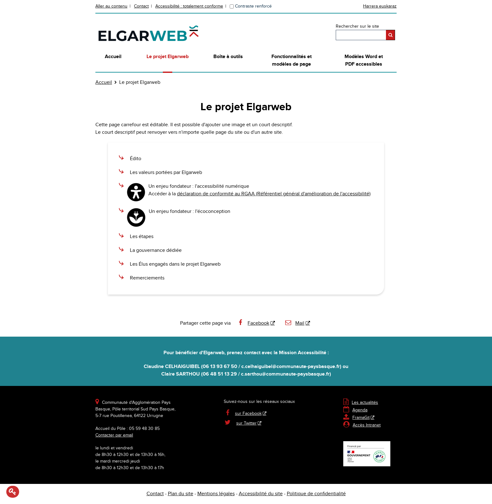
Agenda (355, 410)
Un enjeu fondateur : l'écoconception (189, 211)
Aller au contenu (111, 6)
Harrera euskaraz (380, 6)
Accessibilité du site (261, 494)
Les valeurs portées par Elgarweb (166, 173)
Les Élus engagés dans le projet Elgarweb (175, 264)
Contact (141, 6)
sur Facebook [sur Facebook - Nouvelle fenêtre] (248, 413)
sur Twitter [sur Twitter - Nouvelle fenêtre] (246, 423)
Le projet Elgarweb (168, 57)
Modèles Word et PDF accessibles (364, 60)
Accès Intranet (367, 425)
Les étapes (141, 237)
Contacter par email (114, 435)
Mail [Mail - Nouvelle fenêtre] (295, 323)
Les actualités (360, 402)
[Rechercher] (390, 35)
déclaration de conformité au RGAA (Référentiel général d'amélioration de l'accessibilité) (274, 194)
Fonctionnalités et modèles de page (291, 60)
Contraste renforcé (253, 6)
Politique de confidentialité (316, 494)
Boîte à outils (228, 57)
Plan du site (180, 494)
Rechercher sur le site (357, 26)
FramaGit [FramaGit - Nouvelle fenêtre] (356, 417)
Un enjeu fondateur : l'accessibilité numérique (198, 186)
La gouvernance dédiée (156, 250)
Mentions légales (216, 494)
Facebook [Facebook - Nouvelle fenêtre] (253, 323)
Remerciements (147, 278)
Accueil (113, 57)
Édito (135, 159)
